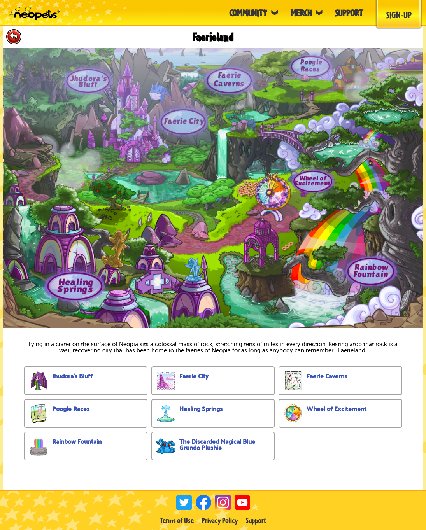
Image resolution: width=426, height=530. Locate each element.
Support (256, 520)
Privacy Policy (220, 520)
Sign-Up (399, 14)
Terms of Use (177, 520)
